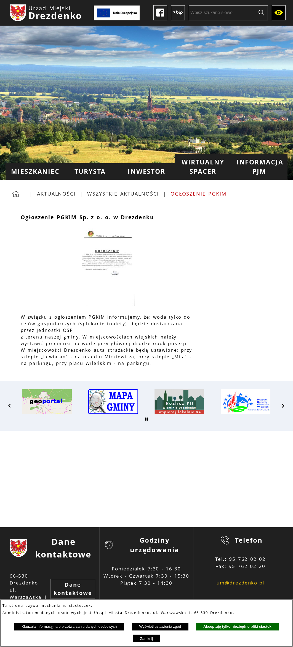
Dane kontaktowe (73, 589)
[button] (107, 305)
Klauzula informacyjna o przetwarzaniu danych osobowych (69, 626)
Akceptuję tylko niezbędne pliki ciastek (237, 626)
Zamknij (146, 639)
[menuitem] (34, 171)
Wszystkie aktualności (123, 193)
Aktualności (56, 193)
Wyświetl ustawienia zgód (160, 626)
